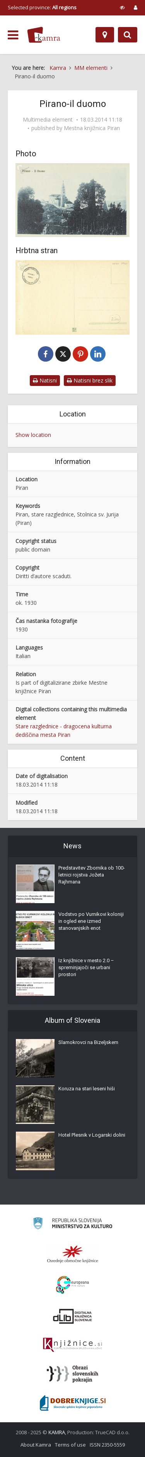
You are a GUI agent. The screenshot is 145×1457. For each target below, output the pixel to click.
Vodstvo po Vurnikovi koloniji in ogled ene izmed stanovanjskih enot (91, 921)
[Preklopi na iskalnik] (127, 34)
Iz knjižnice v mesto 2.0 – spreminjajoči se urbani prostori (86, 967)
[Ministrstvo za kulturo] (72, 1224)
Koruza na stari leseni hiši (86, 1088)
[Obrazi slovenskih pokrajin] (72, 1374)
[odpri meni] (13, 35)
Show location (33, 434)
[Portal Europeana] (72, 1285)
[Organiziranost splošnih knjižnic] (73, 1254)
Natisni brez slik (90, 380)
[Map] (105, 34)
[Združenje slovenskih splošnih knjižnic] (72, 1345)
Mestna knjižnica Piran (92, 128)
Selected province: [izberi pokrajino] (42, 7)
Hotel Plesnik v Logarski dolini (91, 1135)
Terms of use (70, 1444)
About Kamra (35, 1444)
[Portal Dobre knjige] (73, 1403)
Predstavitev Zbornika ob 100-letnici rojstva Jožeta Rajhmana (91, 875)
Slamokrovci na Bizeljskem (88, 1042)
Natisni (45, 380)
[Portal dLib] (72, 1316)
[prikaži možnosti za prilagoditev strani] (122, 7)
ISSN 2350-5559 (107, 1444)
